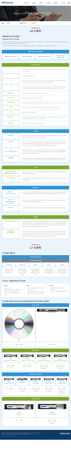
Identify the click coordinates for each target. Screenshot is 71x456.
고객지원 (63, 3)
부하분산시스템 (22, 23)
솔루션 (41, 3)
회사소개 (26, 3)
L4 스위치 (34, 23)
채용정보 (56, 3)
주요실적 (48, 3)
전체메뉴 (69, 3)
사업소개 (34, 3)
